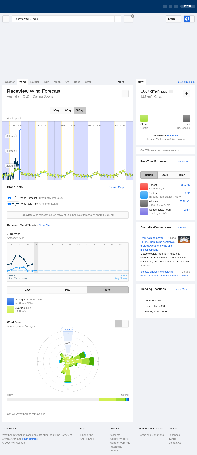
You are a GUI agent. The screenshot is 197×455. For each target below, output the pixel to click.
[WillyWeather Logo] (20, 6)
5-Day (79, 110)
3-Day (67, 110)
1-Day (55, 110)
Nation (149, 174)
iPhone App (86, 434)
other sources (30, 438)
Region (181, 174)
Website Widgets (119, 438)
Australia (13, 96)
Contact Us (175, 442)
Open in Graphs (117, 187)
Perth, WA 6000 (153, 300)
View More (182, 161)
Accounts (115, 434)
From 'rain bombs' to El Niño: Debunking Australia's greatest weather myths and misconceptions (165, 251)
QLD (26, 96)
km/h (171, 18)
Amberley (172, 135)
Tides (77, 82)
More (121, 82)
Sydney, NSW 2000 (156, 311)
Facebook (174, 434)
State (165, 174)
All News (183, 227)
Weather (10, 82)
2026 (28, 289)
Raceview (58, 96)
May (67, 289)
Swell (88, 82)
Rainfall (35, 82)
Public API (115, 450)
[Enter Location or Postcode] (66, 18)
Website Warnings (120, 442)
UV (67, 82)
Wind (22, 82)
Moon (57, 82)
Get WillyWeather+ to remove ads (159, 150)
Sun (46, 82)
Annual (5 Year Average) (21, 326)
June (108, 289)
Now (140, 82)
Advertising (116, 446)
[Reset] (111, 18)
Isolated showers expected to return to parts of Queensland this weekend (165, 273)
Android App (87, 438)
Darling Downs (43, 96)
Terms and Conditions (151, 434)
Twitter (172, 438)
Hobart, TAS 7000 (155, 306)
